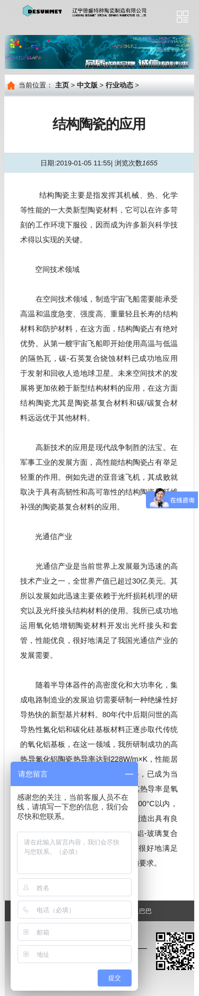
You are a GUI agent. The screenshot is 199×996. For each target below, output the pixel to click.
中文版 (87, 85)
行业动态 (119, 85)
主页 (62, 85)
